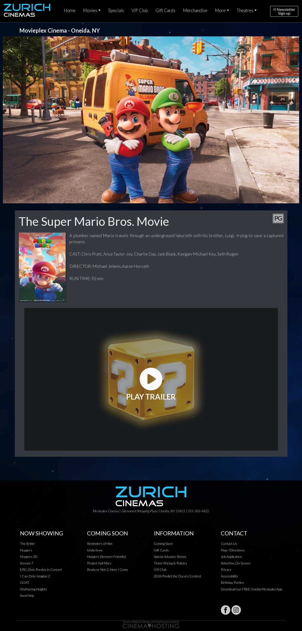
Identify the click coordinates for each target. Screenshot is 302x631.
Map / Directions (233, 550)
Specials (116, 10)
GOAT (24, 582)
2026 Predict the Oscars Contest (177, 576)
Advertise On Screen (235, 563)
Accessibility (229, 576)
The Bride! (27, 543)
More (220, 10)
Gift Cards (165, 10)
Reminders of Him (99, 543)
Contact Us (229, 543)
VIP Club (139, 10)
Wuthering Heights (33, 589)
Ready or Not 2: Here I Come (107, 569)
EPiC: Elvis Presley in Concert (41, 569)
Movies (90, 10)
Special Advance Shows (170, 556)
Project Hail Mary (99, 563)
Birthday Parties (232, 582)
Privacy (226, 569)
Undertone (95, 550)
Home (70, 10)
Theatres (245, 10)
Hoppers (26, 550)
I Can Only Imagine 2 (35, 576)
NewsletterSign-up (284, 11)
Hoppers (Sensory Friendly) (106, 556)
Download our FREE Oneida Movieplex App (251, 589)
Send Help (27, 595)
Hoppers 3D (29, 556)
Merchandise (195, 10)
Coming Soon (163, 543)
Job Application (231, 556)
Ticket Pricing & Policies (170, 563)
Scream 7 (26, 563)
